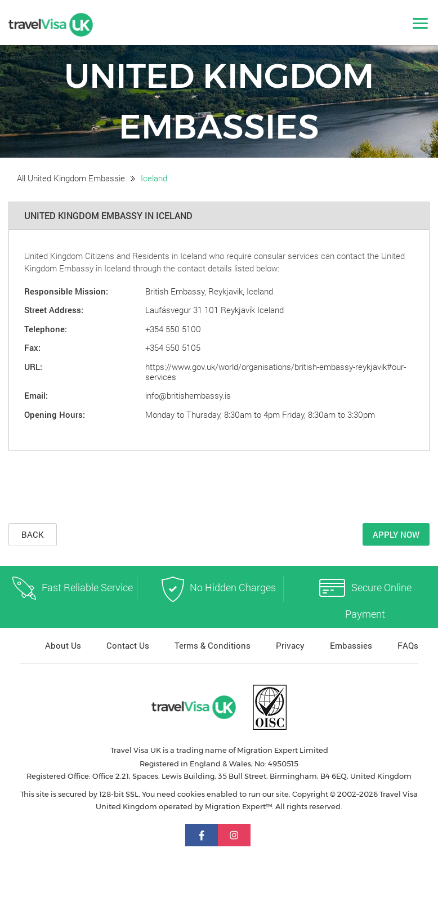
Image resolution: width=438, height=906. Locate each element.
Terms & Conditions (213, 645)
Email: (36, 395)
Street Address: (53, 310)
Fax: (32, 347)
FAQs (407, 645)
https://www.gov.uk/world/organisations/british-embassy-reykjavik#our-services (275, 371)
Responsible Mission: (66, 291)
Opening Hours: (54, 414)
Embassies (351, 645)
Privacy (290, 645)
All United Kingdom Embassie (71, 178)
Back (32, 534)
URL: (33, 366)
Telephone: (45, 329)
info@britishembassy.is (188, 395)
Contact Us (127, 645)
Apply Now (396, 534)
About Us (63, 645)
